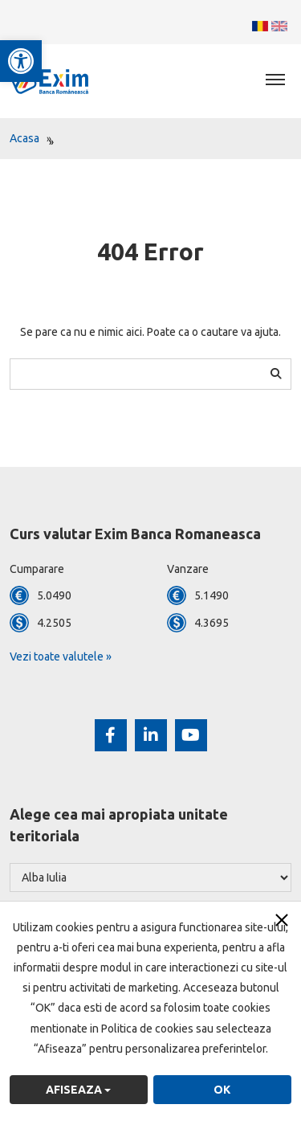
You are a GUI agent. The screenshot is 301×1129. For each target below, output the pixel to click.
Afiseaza (78, 1089)
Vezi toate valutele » (61, 656)
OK (222, 1089)
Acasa (24, 138)
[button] (21, 61)
